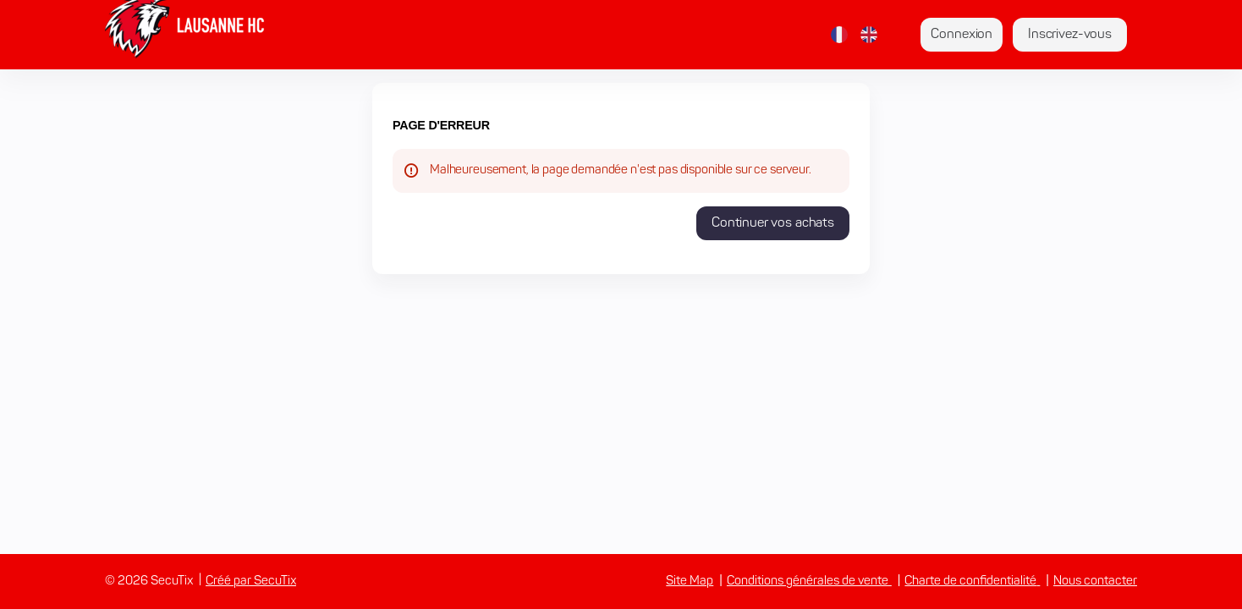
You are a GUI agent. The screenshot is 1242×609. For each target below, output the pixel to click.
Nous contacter (1095, 581)
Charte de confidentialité (970, 581)
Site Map (689, 581)
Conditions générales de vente (807, 581)
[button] (772, 223)
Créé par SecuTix (251, 581)
